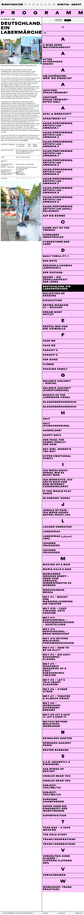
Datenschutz (79, 913)
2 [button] (18, 178)
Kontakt (45, 913)
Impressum (61, 913)
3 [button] (21, 178)
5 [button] (26, 178)
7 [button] (31, 178)
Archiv (67, 20)
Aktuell (58, 20)
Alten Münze (24, 140)
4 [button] (23, 178)
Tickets (35, 144)
